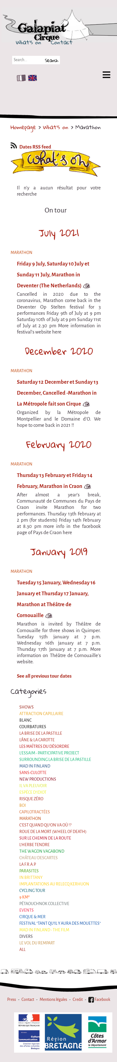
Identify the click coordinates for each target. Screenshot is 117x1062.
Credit (78, 999)
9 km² (24, 897)
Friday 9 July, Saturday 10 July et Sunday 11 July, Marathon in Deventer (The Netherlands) (53, 275)
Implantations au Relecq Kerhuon (54, 884)
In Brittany (30, 877)
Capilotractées (34, 812)
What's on (28, 42)
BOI (22, 805)
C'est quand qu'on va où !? (45, 825)
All (22, 950)
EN (31, 78)
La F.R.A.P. (27, 864)
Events (26, 910)
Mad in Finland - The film (44, 930)
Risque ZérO (31, 799)
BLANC (25, 720)
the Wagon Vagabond (41, 851)
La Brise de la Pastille (40, 733)
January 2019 (58, 552)
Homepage (23, 127)
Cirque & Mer (32, 917)
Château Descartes (38, 858)
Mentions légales (53, 999)
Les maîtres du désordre (44, 746)
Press (11, 999)
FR (20, 78)
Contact (62, 42)
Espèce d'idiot (32, 792)
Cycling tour (32, 891)
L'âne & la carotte (37, 740)
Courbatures (32, 727)
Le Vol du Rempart (37, 943)
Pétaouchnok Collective (44, 904)
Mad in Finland (34, 766)
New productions (37, 779)
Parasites (29, 871)
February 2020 (58, 444)
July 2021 (59, 233)
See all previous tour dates (44, 676)
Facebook (99, 999)
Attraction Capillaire (41, 714)
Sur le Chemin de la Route (45, 838)
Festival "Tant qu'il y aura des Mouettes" (60, 923)
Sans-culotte (32, 773)
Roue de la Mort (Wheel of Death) (52, 832)
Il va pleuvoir (33, 786)
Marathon (30, 818)
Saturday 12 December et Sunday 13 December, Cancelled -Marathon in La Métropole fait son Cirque (57, 393)
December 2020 (59, 351)
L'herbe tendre (34, 845)
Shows (26, 707)
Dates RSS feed (31, 146)
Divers (26, 936)
